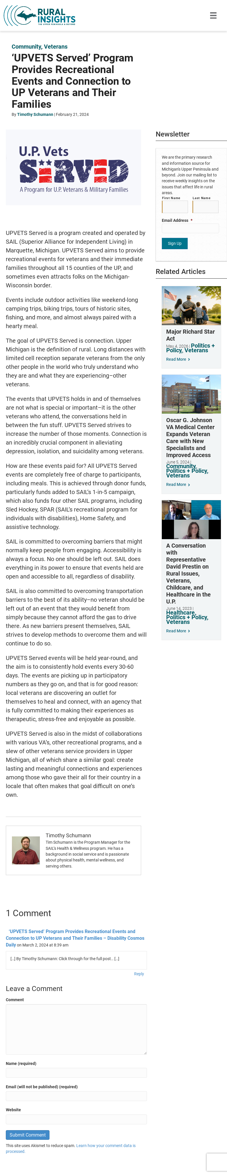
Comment (15, 999)
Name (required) (21, 1063)
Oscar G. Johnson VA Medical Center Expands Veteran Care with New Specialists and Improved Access (190, 437)
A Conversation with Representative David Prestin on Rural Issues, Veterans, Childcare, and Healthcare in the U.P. (188, 572)
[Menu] (213, 15)
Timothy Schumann (35, 114)
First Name (171, 198)
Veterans (56, 46)
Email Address (177, 220)
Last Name (201, 198)
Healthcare (180, 611)
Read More (178, 358)
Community (26, 46)
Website (13, 1109)
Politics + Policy (186, 469)
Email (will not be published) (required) (42, 1086)
